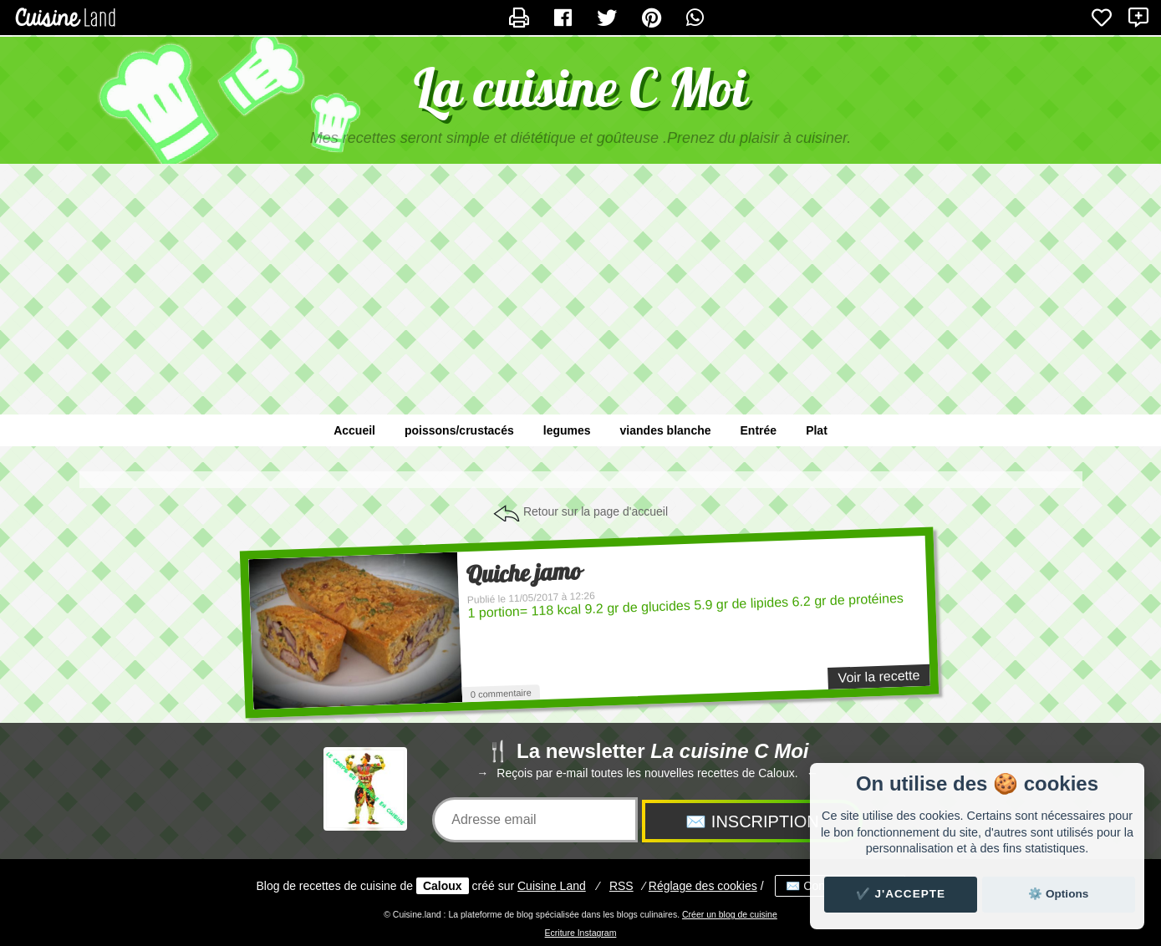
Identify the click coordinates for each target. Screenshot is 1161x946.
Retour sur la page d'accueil (595, 511)
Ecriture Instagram (581, 933)
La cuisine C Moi (580, 87)
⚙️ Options (1058, 894)
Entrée (759, 430)
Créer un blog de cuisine (729, 914)
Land (551, 886)
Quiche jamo (523, 573)
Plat (816, 430)
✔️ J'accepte (901, 894)
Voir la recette (878, 676)
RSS (621, 886)
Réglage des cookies (703, 886)
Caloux (442, 886)
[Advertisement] (580, 298)
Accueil (354, 430)
